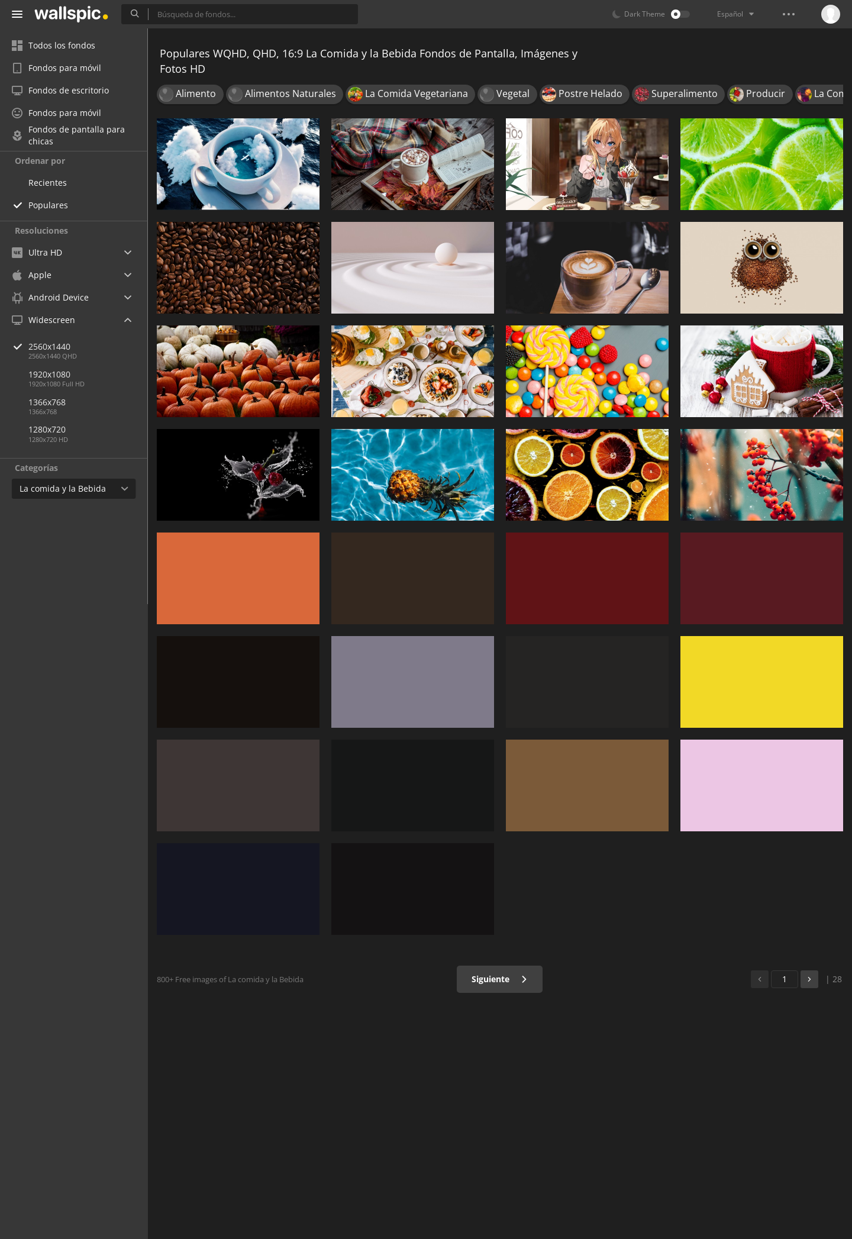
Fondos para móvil (56, 67)
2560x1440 (88, 346)
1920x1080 (49, 374)
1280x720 (47, 429)
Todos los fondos (53, 45)
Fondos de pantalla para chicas (68, 135)
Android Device (50, 298)
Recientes (47, 182)
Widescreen (43, 319)
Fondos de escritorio (60, 90)
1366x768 (47, 402)
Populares (48, 205)
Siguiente (500, 979)
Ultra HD (37, 252)
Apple (31, 274)
